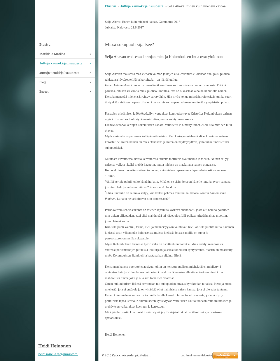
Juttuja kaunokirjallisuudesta (60, 63)
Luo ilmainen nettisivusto (196, 355)
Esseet (44, 91)
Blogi (43, 82)
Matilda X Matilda (52, 54)
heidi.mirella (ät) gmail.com (58, 354)
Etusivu (45, 44)
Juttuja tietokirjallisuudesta (59, 73)
